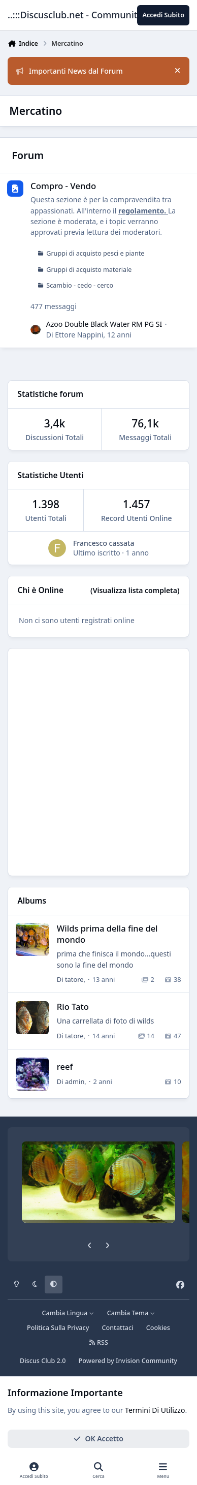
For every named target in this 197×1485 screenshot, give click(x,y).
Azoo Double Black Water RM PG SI (104, 324)
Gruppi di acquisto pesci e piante (95, 253)
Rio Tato (73, 1006)
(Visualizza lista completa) (134, 590)
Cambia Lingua (68, 1313)
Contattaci (118, 1327)
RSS (98, 1342)
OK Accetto (98, 1438)
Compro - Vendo (63, 186)
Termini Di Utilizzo (155, 1410)
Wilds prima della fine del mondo (107, 933)
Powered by (128, 1360)
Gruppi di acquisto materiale (89, 269)
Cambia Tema (131, 1313)
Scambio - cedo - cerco (79, 286)
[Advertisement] (98, 762)
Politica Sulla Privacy (58, 1327)
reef (65, 1066)
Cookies (158, 1327)
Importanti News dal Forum (69, 71)
